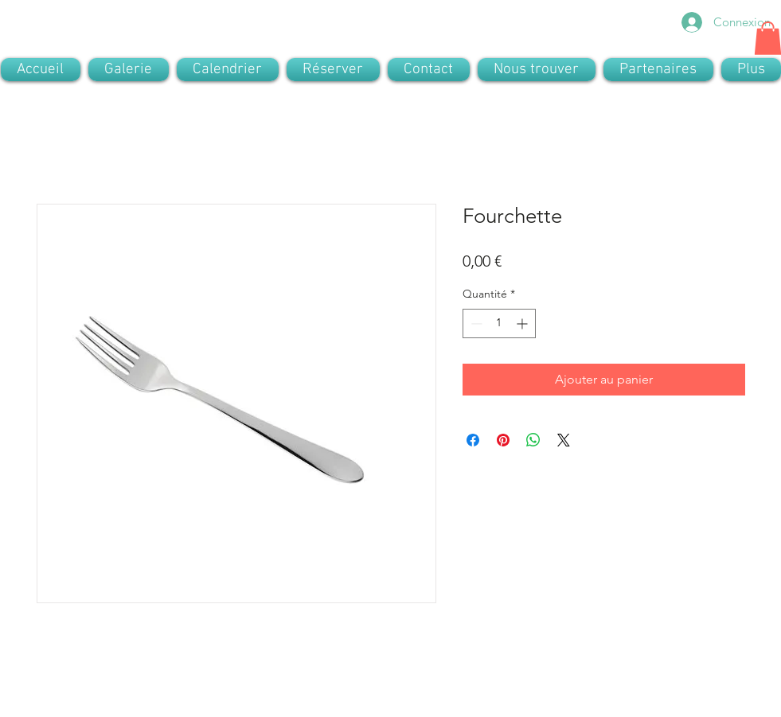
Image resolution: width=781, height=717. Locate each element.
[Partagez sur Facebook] (472, 440)
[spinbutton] (499, 323)
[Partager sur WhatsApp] (533, 440)
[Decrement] (475, 323)
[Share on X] (563, 440)
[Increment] (523, 323)
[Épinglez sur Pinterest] (503, 440)
